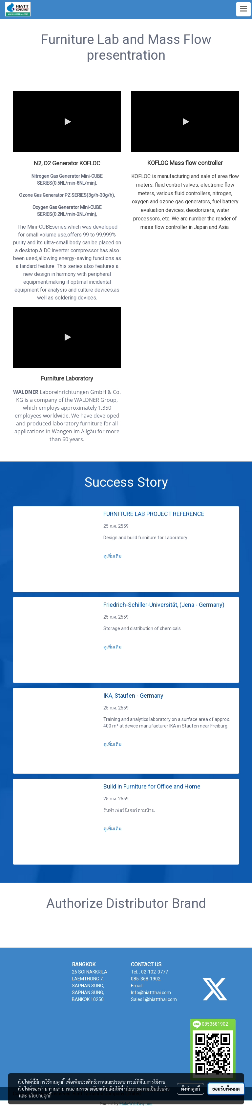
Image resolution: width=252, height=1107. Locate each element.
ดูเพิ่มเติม (112, 556)
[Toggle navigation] (243, 9)
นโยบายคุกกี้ (40, 1095)
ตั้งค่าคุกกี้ (190, 1089)
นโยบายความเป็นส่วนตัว (147, 1089)
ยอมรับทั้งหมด (226, 1089)
